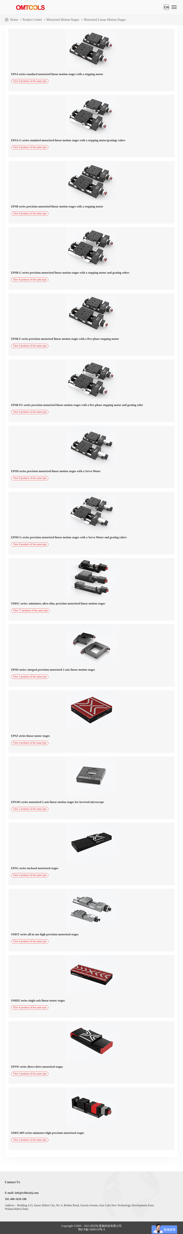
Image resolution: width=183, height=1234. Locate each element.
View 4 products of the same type (29, 742)
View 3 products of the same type (29, 875)
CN (166, 7)
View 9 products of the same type (29, 81)
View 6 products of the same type (29, 941)
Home (14, 19)
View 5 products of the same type (29, 676)
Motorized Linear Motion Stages (105, 19)
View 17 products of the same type (30, 610)
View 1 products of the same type (29, 809)
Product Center (32, 19)
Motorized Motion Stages (62, 19)
